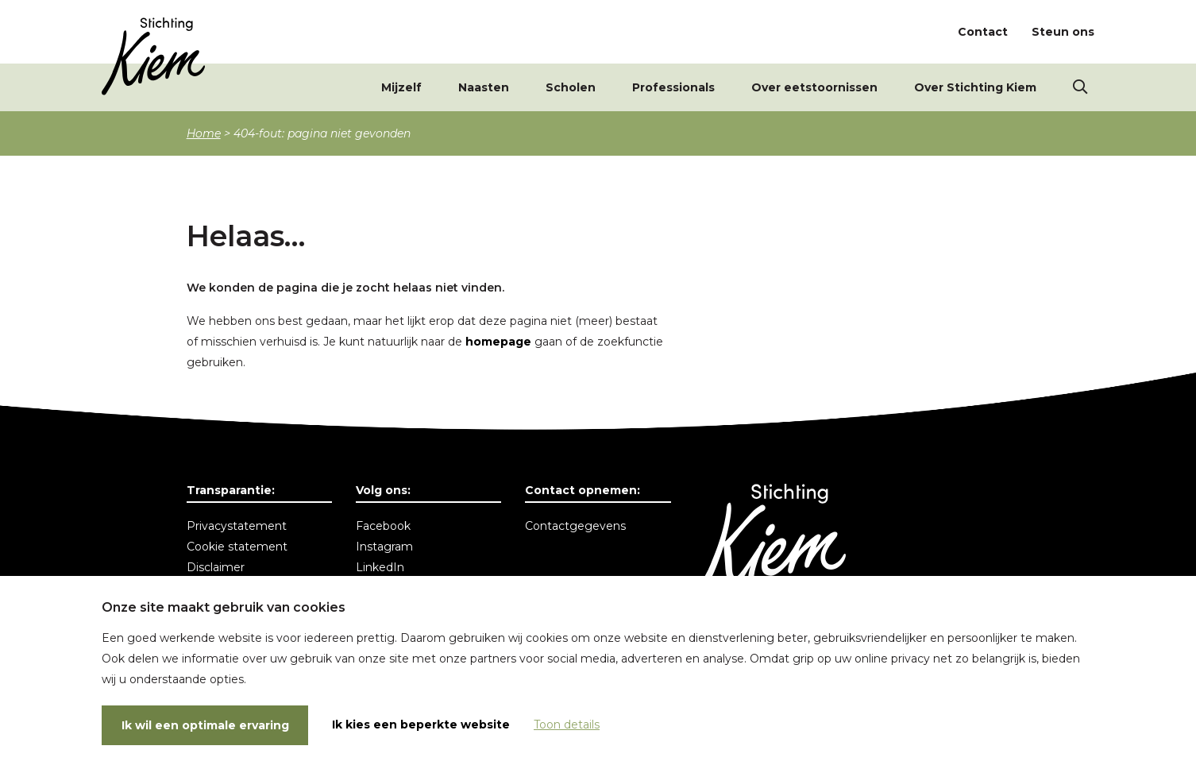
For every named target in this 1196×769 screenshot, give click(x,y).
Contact (983, 32)
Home (204, 133)
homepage (498, 341)
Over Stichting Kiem (975, 87)
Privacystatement (237, 526)
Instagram (384, 546)
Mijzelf (401, 87)
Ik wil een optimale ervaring (205, 725)
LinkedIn (380, 567)
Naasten (483, 87)
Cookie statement (237, 546)
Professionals (673, 87)
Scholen (571, 87)
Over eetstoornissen (814, 87)
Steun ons (1063, 32)
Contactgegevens (575, 526)
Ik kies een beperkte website (421, 724)
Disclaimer (216, 567)
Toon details (567, 724)
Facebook (383, 526)
